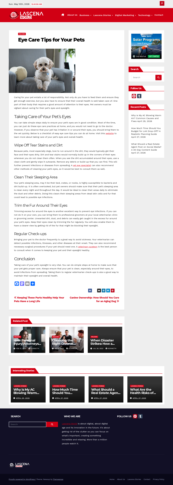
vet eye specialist (82, 165)
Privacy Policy (158, 479)
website (110, 133)
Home (111, 479)
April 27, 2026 (61, 398)
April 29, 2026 (23, 398)
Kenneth (33, 348)
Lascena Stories (102, 15)
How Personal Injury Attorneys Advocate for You (27, 343)
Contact (159, 15)
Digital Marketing (125, 15)
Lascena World (69, 423)
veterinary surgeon (87, 246)
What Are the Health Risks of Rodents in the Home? (141, 394)
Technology (144, 15)
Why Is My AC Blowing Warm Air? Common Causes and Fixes (146, 118)
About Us (72, 15)
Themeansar (58, 479)
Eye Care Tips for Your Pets (51, 40)
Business (85, 15)
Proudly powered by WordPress (22, 479)
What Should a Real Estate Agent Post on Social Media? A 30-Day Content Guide (146, 147)
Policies (22, 34)
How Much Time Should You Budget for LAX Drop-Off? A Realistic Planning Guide (146, 131)
